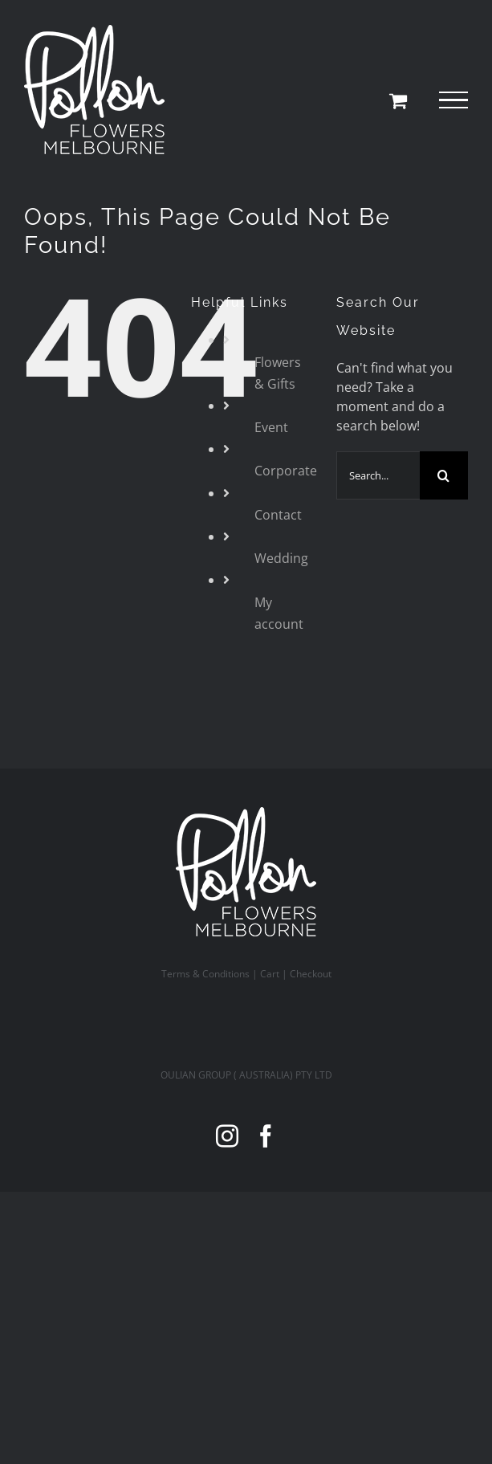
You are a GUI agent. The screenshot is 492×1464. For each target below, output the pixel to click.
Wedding (281, 558)
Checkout (310, 974)
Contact (278, 515)
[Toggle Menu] (453, 100)
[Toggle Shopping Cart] (398, 100)
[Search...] (378, 475)
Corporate (285, 470)
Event (271, 427)
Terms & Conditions (205, 974)
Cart (269, 974)
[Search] (444, 475)
